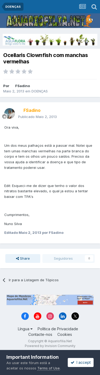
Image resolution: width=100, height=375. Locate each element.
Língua (25, 329)
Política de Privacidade (58, 329)
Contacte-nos (40, 334)
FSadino (22, 86)
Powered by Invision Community (50, 346)
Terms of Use (48, 368)
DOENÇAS (39, 91)
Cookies (64, 334)
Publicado (37, 117)
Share (23, 258)
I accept (81, 362)
